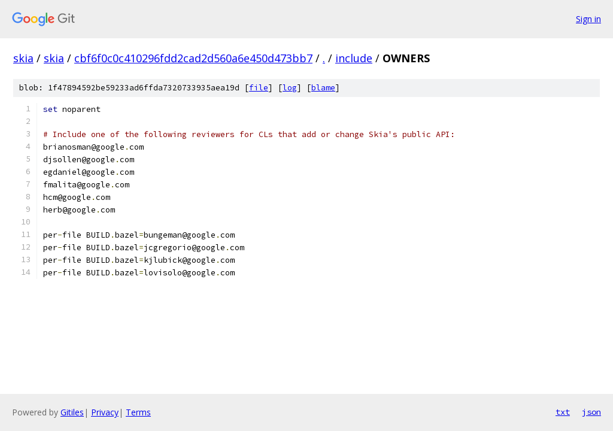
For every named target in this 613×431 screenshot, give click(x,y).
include (353, 58)
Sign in (588, 19)
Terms (138, 412)
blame (323, 88)
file (258, 88)
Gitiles (72, 412)
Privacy (105, 412)
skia (23, 58)
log (290, 88)
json (591, 411)
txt (563, 411)
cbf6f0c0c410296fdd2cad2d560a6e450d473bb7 (193, 58)
